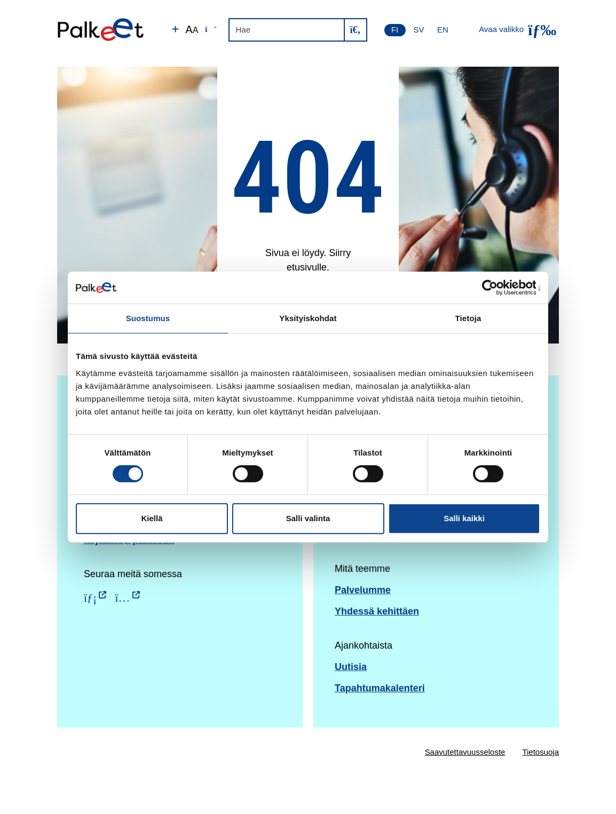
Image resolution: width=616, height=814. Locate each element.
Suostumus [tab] (148, 318)
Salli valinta (308, 518)
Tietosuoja (540, 751)
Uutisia (351, 666)
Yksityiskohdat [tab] (307, 318)
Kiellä (151, 518)
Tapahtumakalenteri (380, 688)
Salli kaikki (464, 518)
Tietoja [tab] (468, 318)
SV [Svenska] (419, 29)
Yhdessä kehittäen (377, 611)
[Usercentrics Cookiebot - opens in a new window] (493, 288)
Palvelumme (363, 590)
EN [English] (442, 29)
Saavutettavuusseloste (465, 751)
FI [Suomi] (394, 29)
